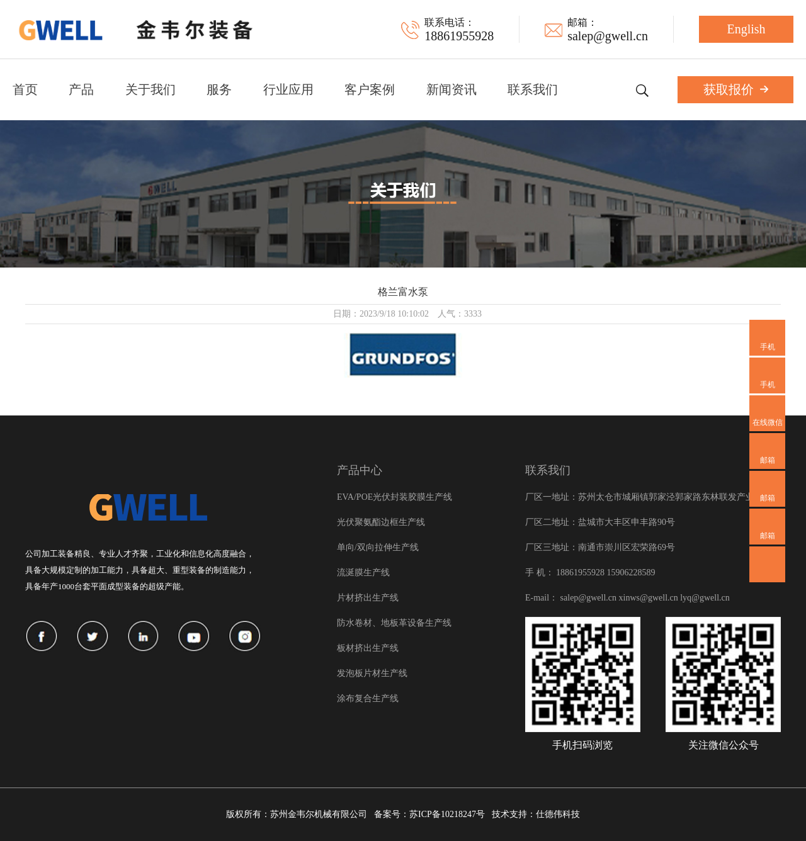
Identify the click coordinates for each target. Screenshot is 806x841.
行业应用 (288, 89)
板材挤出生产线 (368, 648)
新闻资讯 (451, 89)
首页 (25, 89)
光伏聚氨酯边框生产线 (381, 522)
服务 (219, 89)
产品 (81, 89)
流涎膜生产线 (363, 572)
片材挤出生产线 (368, 597)
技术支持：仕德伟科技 (536, 814)
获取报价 (735, 89)
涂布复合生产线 (368, 698)
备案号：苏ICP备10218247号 (429, 814)
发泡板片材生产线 (372, 673)
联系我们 (533, 89)
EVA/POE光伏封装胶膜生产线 (394, 497)
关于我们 (150, 89)
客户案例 (369, 89)
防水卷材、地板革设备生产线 (394, 623)
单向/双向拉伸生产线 (378, 547)
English (746, 29)
